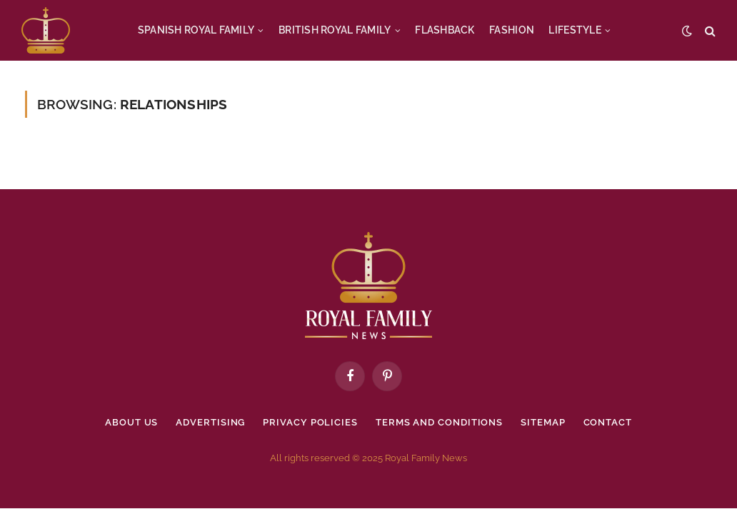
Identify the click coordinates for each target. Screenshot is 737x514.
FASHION (511, 30)
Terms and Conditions (439, 422)
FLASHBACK (445, 30)
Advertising (210, 422)
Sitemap (543, 422)
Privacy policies (310, 422)
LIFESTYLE (574, 30)
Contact (607, 422)
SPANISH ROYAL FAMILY (196, 30)
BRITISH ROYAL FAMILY (335, 30)
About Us (131, 422)
